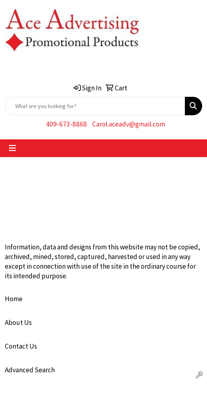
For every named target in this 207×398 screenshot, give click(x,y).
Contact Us (21, 346)
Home (14, 298)
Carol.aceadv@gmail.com (128, 124)
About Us (18, 322)
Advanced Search (30, 369)
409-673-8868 (66, 124)
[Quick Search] (95, 106)
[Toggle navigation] (12, 148)
